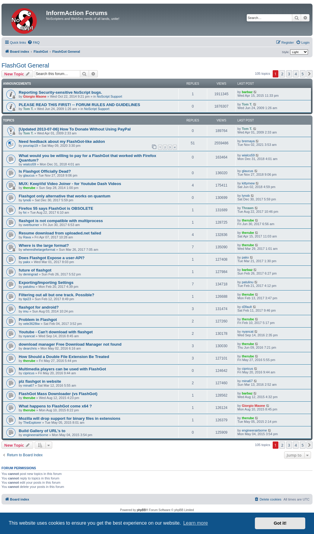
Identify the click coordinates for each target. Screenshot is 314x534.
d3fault (247, 307)
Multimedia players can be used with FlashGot (62, 369)
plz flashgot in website (40, 381)
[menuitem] (33, 42)
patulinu (29, 286)
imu (26, 311)
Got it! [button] (280, 523)
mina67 (28, 385)
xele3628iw (31, 323)
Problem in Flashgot (38, 319)
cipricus (28, 373)
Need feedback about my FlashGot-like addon (62, 141)
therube (29, 188)
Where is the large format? (44, 245)
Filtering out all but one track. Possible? (56, 295)
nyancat (29, 336)
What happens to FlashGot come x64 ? (55, 406)
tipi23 (27, 299)
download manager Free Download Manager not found (70, 344)
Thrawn (248, 208)
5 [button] (303, 74)
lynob (27, 200)
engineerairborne (35, 435)
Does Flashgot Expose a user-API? (51, 258)
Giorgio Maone (34, 96)
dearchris (30, 348)
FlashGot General (25, 65)
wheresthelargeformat (39, 249)
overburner (31, 225)
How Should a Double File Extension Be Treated (64, 356)
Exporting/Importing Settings (46, 282)
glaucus (29, 175)
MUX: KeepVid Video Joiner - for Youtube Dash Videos (70, 183)
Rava (27, 237)
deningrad (30, 274)
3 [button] (289, 74)
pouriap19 (30, 145)
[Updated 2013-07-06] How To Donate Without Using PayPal (75, 129)
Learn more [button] (195, 523)
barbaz (247, 92)
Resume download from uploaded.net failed (60, 233)
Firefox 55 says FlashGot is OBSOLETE (56, 208)
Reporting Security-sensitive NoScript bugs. (60, 92)
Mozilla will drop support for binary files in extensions (69, 418)
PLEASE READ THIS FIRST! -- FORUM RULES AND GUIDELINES (79, 104)
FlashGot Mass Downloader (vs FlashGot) (58, 393)
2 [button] (282, 74)
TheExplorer (32, 422)
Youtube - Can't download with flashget (56, 332)
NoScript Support (109, 96)
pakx (26, 262)
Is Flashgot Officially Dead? (45, 171)
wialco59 (29, 164)
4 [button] (296, 74)
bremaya (248, 141)
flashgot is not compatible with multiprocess (61, 220)
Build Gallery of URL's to (42, 431)
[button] (309, 73)
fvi (25, 212)
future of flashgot (35, 270)
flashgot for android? (39, 307)
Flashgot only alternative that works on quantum (64, 196)
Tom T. (28, 109)
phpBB (141, 510)
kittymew (248, 183)
